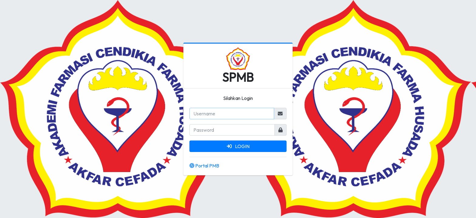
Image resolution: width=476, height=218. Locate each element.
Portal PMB (204, 166)
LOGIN (238, 146)
